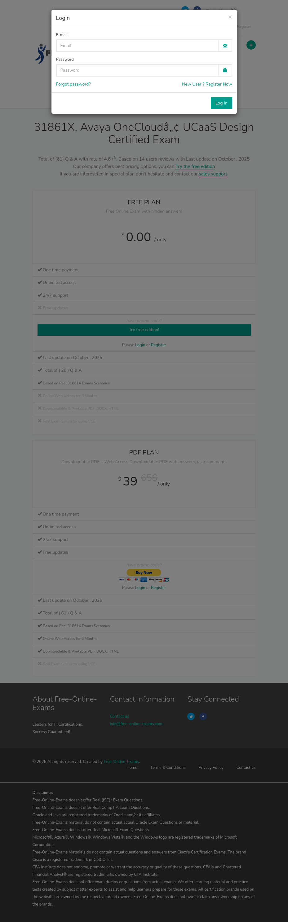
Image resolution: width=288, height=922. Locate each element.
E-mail (62, 35)
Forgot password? (73, 84)
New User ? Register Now (207, 84)
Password (65, 59)
